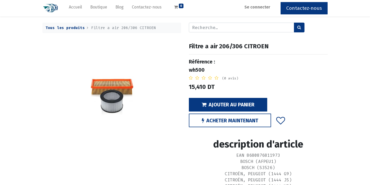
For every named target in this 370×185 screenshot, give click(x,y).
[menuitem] (75, 8)
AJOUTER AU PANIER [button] (228, 104)
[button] (280, 120)
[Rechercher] (299, 27)
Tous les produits (65, 27)
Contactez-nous (304, 8)
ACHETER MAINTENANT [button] (230, 120)
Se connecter (257, 7)
